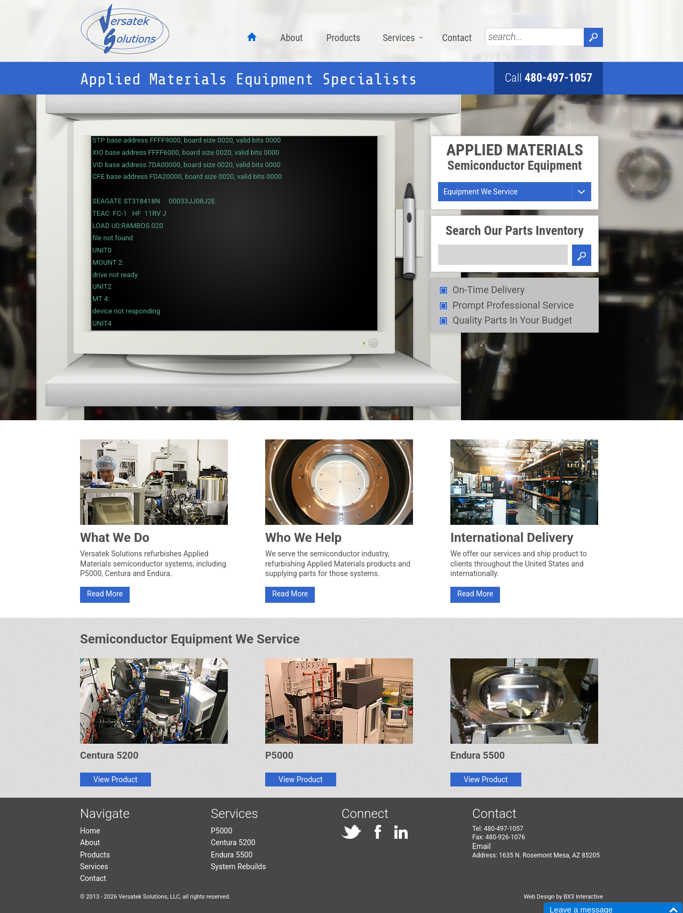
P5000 (221, 831)
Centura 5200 (233, 842)
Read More (105, 593)
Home (90, 831)
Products (343, 37)
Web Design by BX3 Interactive (563, 896)
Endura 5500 (231, 855)
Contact (457, 37)
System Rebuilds (238, 866)
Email (481, 846)
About (291, 37)
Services (399, 37)
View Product (115, 779)
